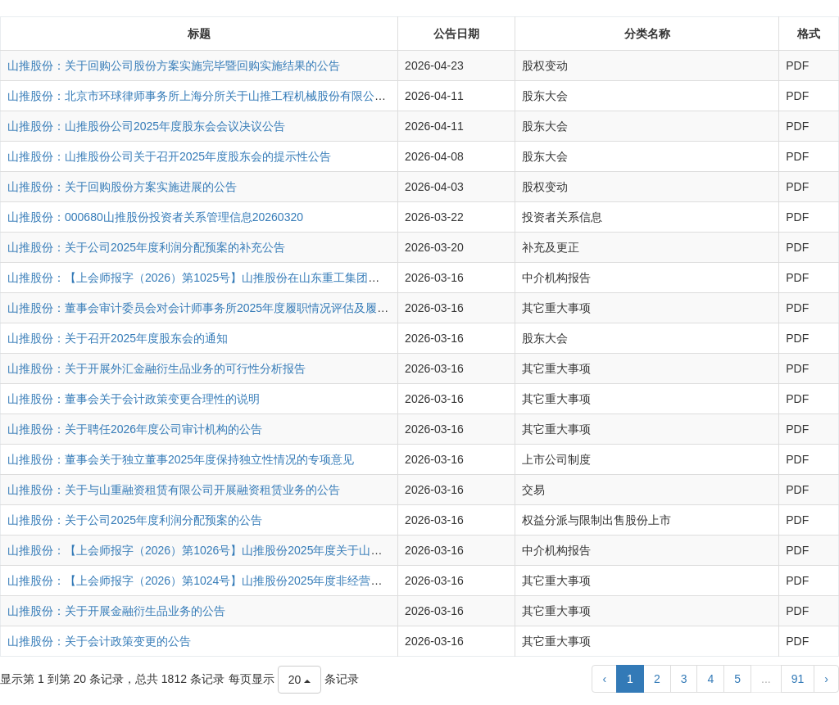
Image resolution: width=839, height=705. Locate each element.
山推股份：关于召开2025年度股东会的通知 (117, 338)
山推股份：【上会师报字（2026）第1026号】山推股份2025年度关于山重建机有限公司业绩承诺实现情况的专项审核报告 (315, 550)
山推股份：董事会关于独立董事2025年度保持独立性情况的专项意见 (180, 459)
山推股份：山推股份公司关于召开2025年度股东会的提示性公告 (169, 156)
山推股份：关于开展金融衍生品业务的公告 (116, 610)
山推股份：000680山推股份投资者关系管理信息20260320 (155, 217)
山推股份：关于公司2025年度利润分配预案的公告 (134, 519)
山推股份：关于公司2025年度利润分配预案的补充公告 (146, 247)
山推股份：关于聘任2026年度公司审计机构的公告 (134, 429)
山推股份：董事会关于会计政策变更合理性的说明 (133, 398)
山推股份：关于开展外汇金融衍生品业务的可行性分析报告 (156, 368)
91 (798, 678)
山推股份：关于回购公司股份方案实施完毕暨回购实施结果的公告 (173, 65)
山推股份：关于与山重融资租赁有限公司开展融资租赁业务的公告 (173, 489)
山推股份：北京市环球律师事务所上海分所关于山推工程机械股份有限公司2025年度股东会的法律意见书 (272, 95)
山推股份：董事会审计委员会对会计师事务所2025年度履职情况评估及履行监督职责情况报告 (243, 307)
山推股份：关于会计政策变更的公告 (99, 641)
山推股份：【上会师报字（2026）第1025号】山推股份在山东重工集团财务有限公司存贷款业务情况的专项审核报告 (302, 277)
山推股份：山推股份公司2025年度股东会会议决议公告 (146, 126)
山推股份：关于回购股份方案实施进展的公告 (122, 186)
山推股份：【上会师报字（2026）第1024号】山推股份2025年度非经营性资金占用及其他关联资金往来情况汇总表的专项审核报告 (338, 580)
